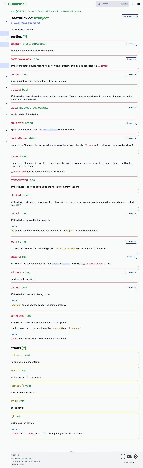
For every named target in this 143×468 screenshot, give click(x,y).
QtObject (41, 18)
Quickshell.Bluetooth (48, 11)
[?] (25, 37)
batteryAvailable (93, 263)
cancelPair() (15, 305)
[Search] (112, 4)
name (89, 145)
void (27, 355)
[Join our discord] (129, 457)
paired (14, 433)
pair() (11, 230)
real (24, 256)
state (13, 338)
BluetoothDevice (72, 11)
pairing (29, 433)
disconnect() (74, 328)
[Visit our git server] (136, 457)
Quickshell (17, 4)
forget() (69, 230)
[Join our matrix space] (123, 457)
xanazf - (22, 461)
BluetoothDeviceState (33, 107)
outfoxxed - (17, 458)
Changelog (129, 462)
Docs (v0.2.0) (17, 11)
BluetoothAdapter (35, 43)
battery (103, 65)
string (29, 122)
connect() (58, 328)
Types (31, 11)
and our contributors (14, 464)
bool (37, 59)
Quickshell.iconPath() (67, 248)
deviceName (19, 171)
